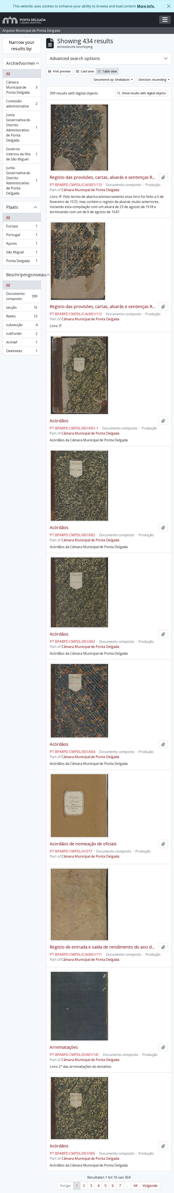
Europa (21, 227)
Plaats (12, 207)
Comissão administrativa (21, 103)
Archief (21, 343)
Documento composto (21, 296)
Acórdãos (59, 420)
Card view (85, 71)
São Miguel (21, 253)
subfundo (21, 334)
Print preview (59, 71)
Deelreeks (21, 351)
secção (21, 308)
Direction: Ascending (152, 80)
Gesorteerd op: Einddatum (112, 80)
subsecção (21, 325)
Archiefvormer (20, 63)
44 (135, 1185)
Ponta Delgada (21, 261)
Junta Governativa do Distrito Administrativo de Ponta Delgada (21, 127)
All (8, 73)
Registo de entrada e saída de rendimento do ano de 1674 (103, 947)
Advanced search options (75, 58)
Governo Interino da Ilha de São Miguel (21, 154)
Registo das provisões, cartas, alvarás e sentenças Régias (103, 177)
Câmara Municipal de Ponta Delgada (21, 87)
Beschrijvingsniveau (23, 275)
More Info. (146, 6)
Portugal (21, 235)
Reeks (21, 317)
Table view (107, 71)
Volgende (149, 1185)
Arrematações (64, 1047)
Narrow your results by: (22, 45)
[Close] (169, 6)
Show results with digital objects (141, 93)
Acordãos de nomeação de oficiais (83, 843)
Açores (21, 244)
